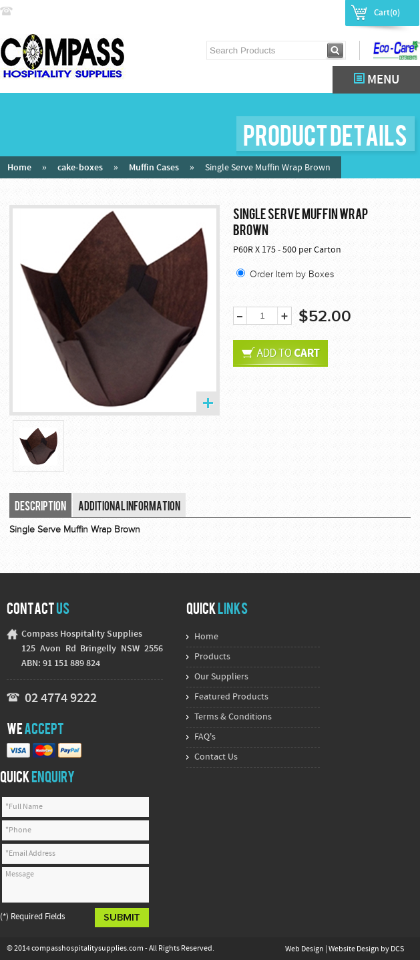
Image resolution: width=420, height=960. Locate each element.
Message (75, 885)
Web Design (305, 949)
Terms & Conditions (233, 717)
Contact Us (216, 757)
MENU (376, 80)
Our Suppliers (221, 677)
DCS (397, 949)
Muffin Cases (154, 168)
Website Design (355, 949)
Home (19, 168)
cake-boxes (80, 168)
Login (282, 12)
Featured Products (231, 697)
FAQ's (205, 737)
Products (212, 657)
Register (320, 12)
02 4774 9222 (44, 12)
